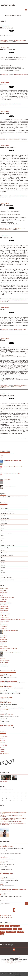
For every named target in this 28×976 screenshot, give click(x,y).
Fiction (2, 538)
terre (20, 330)
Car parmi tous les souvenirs (19, 40)
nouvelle (3, 562)
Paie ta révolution (12, 681)
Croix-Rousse (4, 523)
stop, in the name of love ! (7, 873)
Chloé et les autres (5, 518)
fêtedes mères (3, 229)
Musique (3, 560)
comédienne (10, 139)
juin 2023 (2, 751)
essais (2, 535)
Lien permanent (4, 40)
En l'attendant (6, 237)
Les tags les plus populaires (23, 959)
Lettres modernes (7, 49)
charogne (3, 931)
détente (2, 862)
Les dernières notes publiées (14, 959)
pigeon (3, 570)
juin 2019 (19, 15)
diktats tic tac (4, 868)
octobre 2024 (3, 735)
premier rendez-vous (15, 926)
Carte (2, 805)
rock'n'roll (8, 229)
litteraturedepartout (17, 821)
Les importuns (4, 552)
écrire (2, 884)
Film (2, 540)
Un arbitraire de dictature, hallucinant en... (9, 812)
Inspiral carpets (7, 395)
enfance (2, 926)
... (0, 852)
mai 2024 (2, 738)
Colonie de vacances (5, 520)
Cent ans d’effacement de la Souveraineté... (9, 818)
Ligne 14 (3, 340)
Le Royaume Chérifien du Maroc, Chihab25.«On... (13, 819)
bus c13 (18, 139)
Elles (2, 530)
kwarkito (2, 681)
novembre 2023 (3, 744)
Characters (2, 41)
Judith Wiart (3, 720)
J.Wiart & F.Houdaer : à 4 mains (8, 545)
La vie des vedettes (23, 195)
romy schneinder (17, 300)
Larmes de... (5, 113)
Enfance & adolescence (6, 533)
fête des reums (6, 205)
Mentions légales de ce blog (14, 960)
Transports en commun (4, 386)
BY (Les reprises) (5, 508)
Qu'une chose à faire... (13, 692)
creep (7, 926)
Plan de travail (6, 28)
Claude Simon (3, 857)
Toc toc (3, 84)
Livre (2, 557)
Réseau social (4, 575)
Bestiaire (15, 329)
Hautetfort (16, 958)
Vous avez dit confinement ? (7, 580)
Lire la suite (7, 498)
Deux (20, 74)
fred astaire (10, 330)
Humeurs (15, 228)
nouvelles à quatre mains (6, 929)
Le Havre (3, 550)
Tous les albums (3, 781)
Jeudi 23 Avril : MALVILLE (5, 815)
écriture (13, 104)
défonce (9, 686)
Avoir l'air (10, 714)
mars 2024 (2, 742)
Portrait (7, 41)
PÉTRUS (2, 675)
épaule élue (3, 894)
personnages (17, 104)
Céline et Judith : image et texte (8, 513)
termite (20, 386)
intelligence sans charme (7, 878)
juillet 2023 (2, 749)
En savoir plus (18, 975)
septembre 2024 (3, 736)
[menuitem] (7, 15)
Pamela (3, 567)
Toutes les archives (4, 753)
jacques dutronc (10, 300)
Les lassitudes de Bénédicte (7, 555)
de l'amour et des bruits (6, 846)
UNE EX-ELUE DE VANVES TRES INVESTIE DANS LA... (12, 823)
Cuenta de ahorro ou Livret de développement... (12, 708)
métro (14, 386)
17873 (2, 309)
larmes (15, 139)
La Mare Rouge (8, 5)
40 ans (10, 697)
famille (2, 934)
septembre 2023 (3, 745)
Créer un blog (12, 958)
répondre (9, 675)
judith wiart (3, 697)
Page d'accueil (13, 15)
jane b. (22, 300)
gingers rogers (16, 330)
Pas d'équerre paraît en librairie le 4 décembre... (13, 889)
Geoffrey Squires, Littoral (5, 821)
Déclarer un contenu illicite (6, 960)
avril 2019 (7, 15)
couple (17, 386)
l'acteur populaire (8, 147)
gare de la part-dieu (11, 931)
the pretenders (20, 931)
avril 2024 (2, 740)
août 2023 (2, 747)
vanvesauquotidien (4, 824)
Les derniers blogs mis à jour (5, 959)
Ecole (2, 528)
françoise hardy (3, 300)
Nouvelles (21, 385)
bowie (15, 929)
